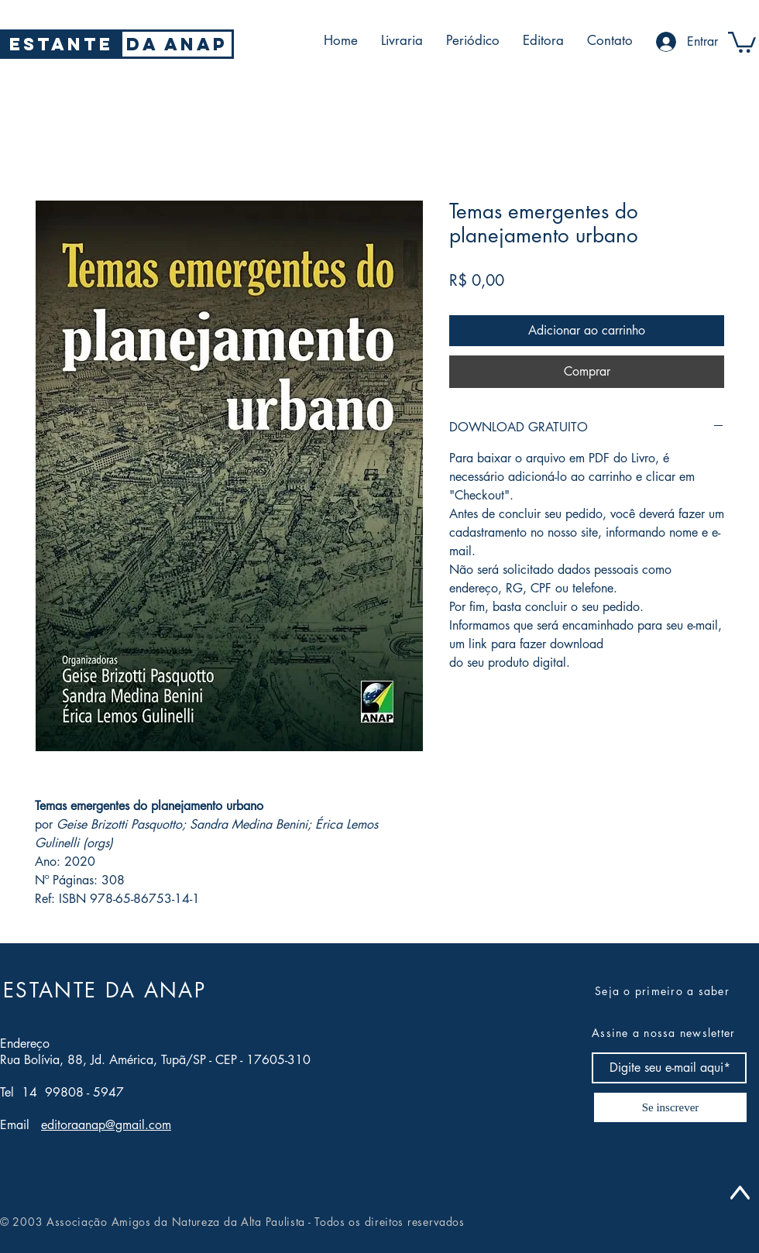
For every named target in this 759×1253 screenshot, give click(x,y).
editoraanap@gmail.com (106, 1125)
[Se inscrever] (670, 1107)
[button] (742, 41)
